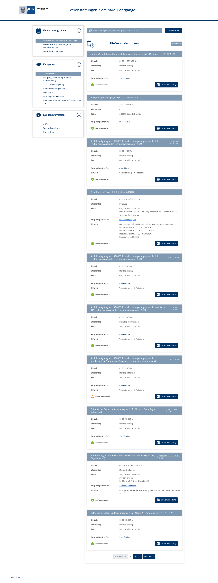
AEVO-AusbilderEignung (53, 84)
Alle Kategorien (50, 73)
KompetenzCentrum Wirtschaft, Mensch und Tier (62, 102)
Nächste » (149, 556)
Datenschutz (48, 92)
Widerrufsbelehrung (52, 128)
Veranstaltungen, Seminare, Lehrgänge (60, 40)
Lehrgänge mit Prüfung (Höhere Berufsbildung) (57, 79)
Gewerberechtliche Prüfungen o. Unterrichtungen (57, 46)
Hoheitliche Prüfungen (53, 51)
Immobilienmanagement (54, 88)
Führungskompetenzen (53, 96)
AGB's (45, 124)
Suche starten (173, 30)
